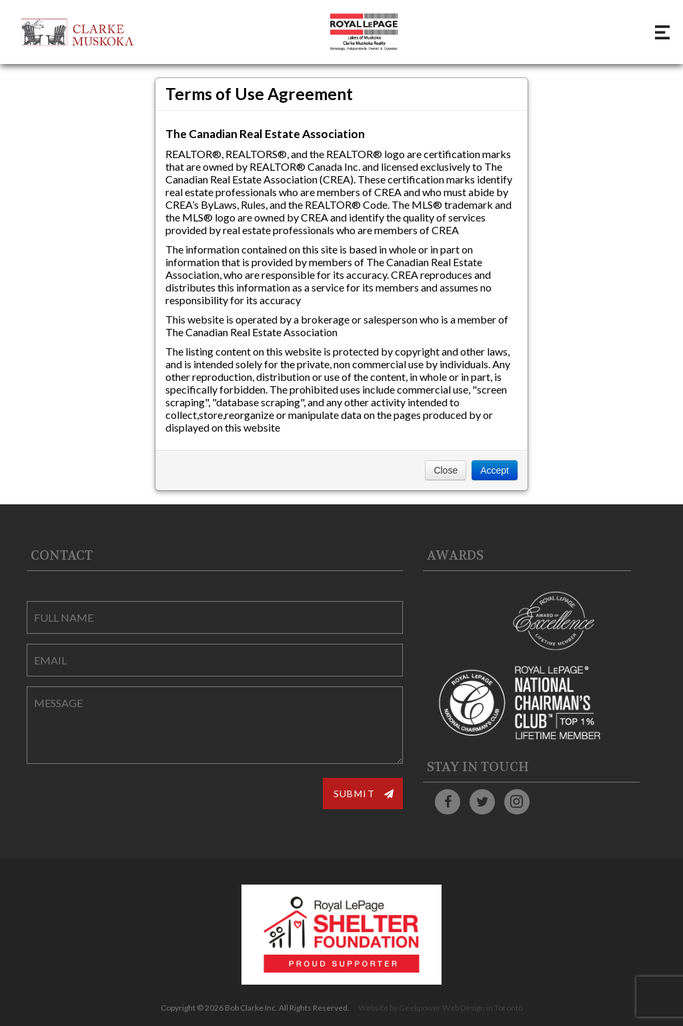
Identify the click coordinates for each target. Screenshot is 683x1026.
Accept (494, 470)
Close (446, 470)
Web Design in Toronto (482, 1008)
